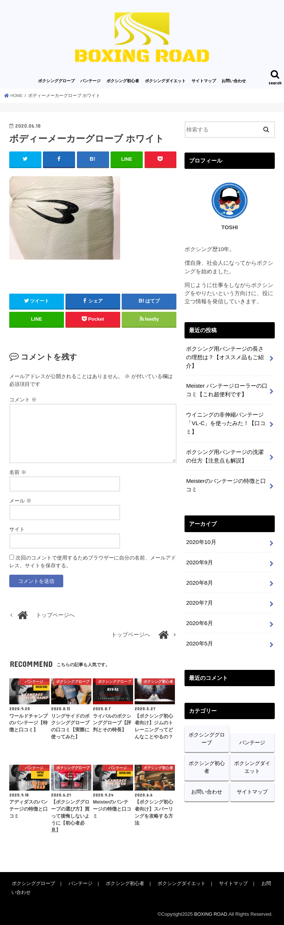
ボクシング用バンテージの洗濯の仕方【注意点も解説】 (225, 452)
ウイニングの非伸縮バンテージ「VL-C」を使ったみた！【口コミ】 (225, 420)
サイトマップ (204, 81)
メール (20, 500)
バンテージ (90, 81)
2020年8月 (199, 575)
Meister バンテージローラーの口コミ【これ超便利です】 (226, 388)
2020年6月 (199, 614)
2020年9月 (199, 555)
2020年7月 (199, 595)
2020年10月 (200, 536)
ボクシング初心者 (122, 81)
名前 (17, 472)
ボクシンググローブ (56, 81)
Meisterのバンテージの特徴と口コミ (225, 480)
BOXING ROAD (210, 913)
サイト (17, 529)
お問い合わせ (234, 81)
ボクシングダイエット (165, 81)
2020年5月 (199, 634)
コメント (23, 399)
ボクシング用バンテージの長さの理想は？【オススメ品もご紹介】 (225, 356)
